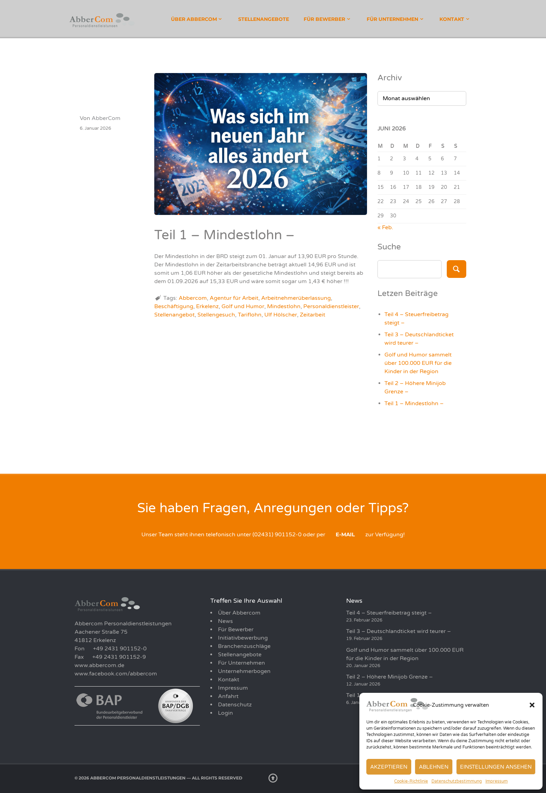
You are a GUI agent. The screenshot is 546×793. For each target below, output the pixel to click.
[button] (532, 705)
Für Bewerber (324, 19)
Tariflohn (250, 314)
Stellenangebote (263, 19)
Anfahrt (228, 696)
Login (225, 713)
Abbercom (193, 298)
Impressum (496, 781)
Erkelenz (207, 306)
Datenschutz (235, 704)
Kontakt (451, 19)
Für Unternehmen (392, 19)
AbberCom (106, 118)
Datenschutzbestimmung (456, 781)
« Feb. (385, 227)
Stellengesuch (216, 314)
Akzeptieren (388, 767)
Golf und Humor (242, 306)
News (225, 621)
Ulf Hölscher (280, 314)
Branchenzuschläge (244, 646)
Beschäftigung (173, 306)
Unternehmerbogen (244, 671)
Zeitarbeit (312, 314)
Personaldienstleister (331, 306)
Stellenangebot (174, 314)
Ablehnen (433, 767)
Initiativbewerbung (243, 637)
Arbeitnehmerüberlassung (296, 298)
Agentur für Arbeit (234, 298)
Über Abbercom (194, 19)
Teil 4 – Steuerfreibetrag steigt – (389, 612)
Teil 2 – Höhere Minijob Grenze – (389, 676)
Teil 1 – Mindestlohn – (414, 403)
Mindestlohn (284, 306)
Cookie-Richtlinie (411, 781)
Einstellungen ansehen (496, 767)
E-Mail (345, 534)
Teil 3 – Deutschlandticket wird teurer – (398, 631)
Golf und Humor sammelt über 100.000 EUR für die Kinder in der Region (418, 363)
